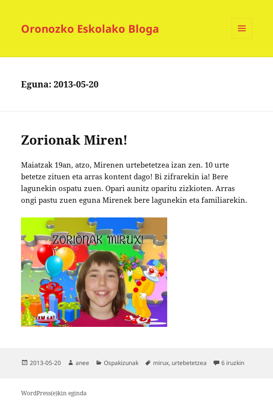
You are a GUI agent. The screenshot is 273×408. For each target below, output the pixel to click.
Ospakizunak (121, 363)
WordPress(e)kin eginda (54, 393)
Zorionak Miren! (74, 140)
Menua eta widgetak (242, 38)
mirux (161, 363)
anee (82, 363)
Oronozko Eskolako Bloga (90, 28)
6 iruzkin (232, 363)
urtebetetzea (189, 363)
